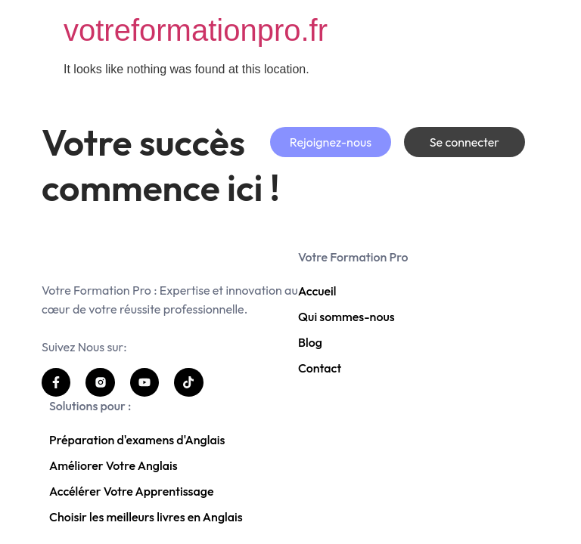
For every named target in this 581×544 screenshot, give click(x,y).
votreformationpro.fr (196, 30)
